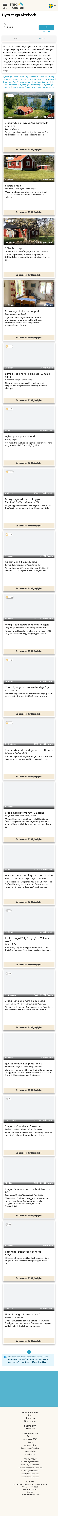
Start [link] (30, 1415)
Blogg (30, 1442)
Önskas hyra (30, 1429)
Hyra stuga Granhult (40, 82)
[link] (30, 1462)
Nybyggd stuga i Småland (20, 437)
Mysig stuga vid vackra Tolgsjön (23, 499)
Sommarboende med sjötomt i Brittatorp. (29, 750)
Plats (5, 24)
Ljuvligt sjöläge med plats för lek (23, 1064)
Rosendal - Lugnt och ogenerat (23, 1252)
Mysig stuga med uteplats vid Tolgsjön (27, 625)
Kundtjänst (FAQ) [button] (30, 1439)
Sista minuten (30, 1421)
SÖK (46, 27)
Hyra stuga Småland (21, 87)
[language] (52, 6)
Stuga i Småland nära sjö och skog (25, 1001)
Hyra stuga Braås (10, 79)
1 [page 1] (29, 1352)
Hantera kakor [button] (30, 1451)
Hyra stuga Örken (10, 77)
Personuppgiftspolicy (30, 1448)
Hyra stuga (30, 1418)
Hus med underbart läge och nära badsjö (29, 876)
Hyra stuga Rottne (28, 79)
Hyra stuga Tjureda (46, 79)
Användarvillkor (30, 1445)
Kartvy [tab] (42, 39)
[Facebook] (30, 1498)
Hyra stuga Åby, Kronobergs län (16, 82)
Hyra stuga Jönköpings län (43, 87)
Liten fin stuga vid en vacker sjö (23, 1315)
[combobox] (18, 27)
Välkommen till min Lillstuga (21, 562)
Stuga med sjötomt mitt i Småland (24, 813)
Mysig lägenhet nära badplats (22, 311)
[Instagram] (30, 1501)
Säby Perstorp (13, 248)
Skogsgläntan (13, 186)
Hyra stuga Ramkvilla (29, 77)
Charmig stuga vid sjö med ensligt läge (27, 687)
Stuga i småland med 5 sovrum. (23, 1126)
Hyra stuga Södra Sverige (31, 85)
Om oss (30, 1436)
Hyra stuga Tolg (47, 77)
